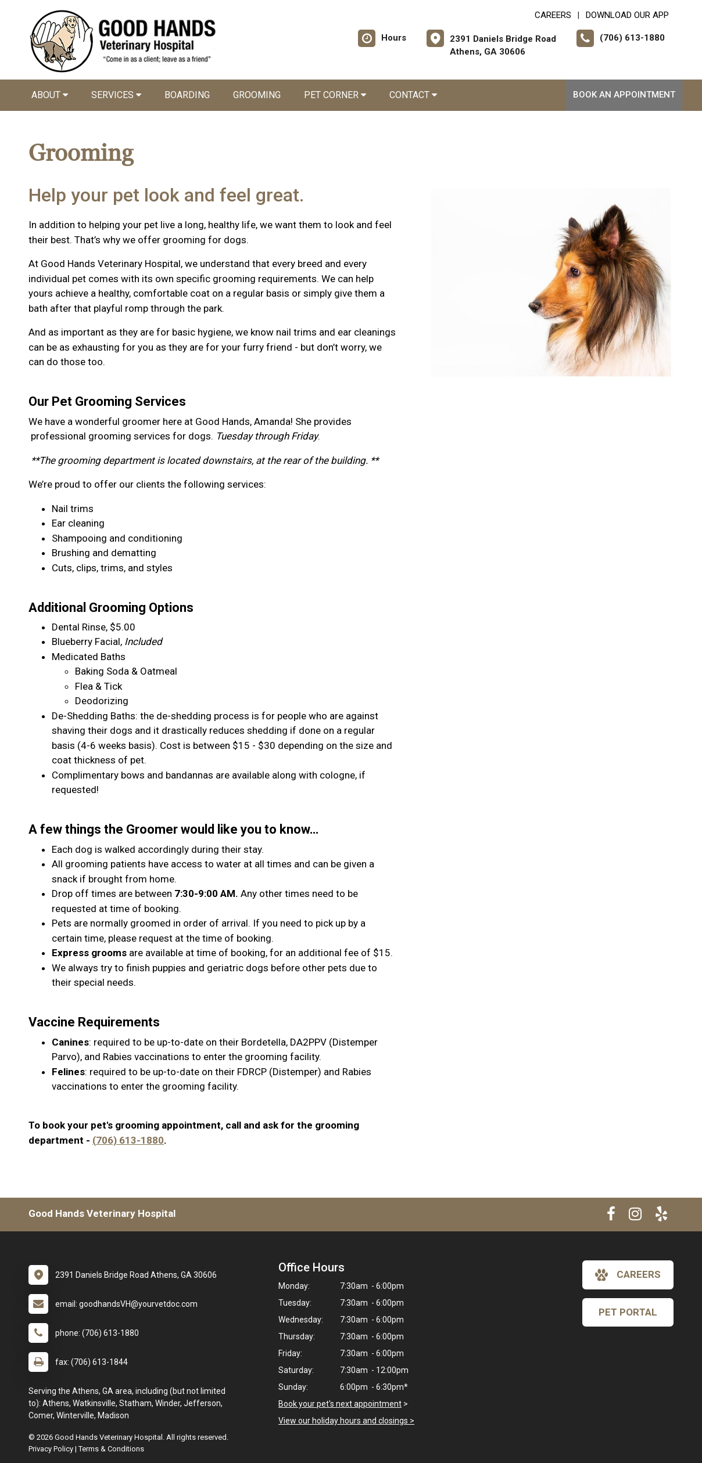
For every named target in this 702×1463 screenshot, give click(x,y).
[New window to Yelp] (661, 1216)
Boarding (187, 94)
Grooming (257, 94)
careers (628, 1275)
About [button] (49, 94)
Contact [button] (413, 94)
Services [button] (116, 94)
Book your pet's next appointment (340, 1403)
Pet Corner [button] (335, 94)
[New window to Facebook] (611, 1216)
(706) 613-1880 (128, 1140)
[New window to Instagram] (635, 1216)
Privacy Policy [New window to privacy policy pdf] (50, 1448)
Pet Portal (628, 1312)
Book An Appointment (624, 94)
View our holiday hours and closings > (346, 1420)
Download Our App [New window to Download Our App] (627, 15)
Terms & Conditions (111, 1448)
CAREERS (553, 15)
